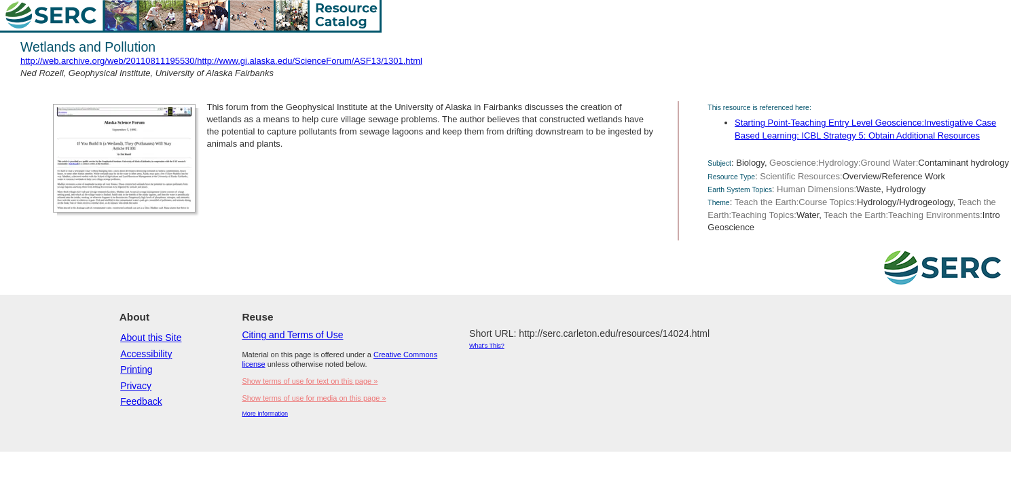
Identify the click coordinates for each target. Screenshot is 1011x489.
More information (265, 413)
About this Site (150, 337)
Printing (136, 369)
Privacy (135, 385)
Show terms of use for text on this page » (310, 381)
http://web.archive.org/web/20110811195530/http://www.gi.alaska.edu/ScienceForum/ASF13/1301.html (221, 61)
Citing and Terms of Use (292, 334)
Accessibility (146, 353)
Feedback (141, 401)
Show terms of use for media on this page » (314, 398)
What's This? (486, 345)
